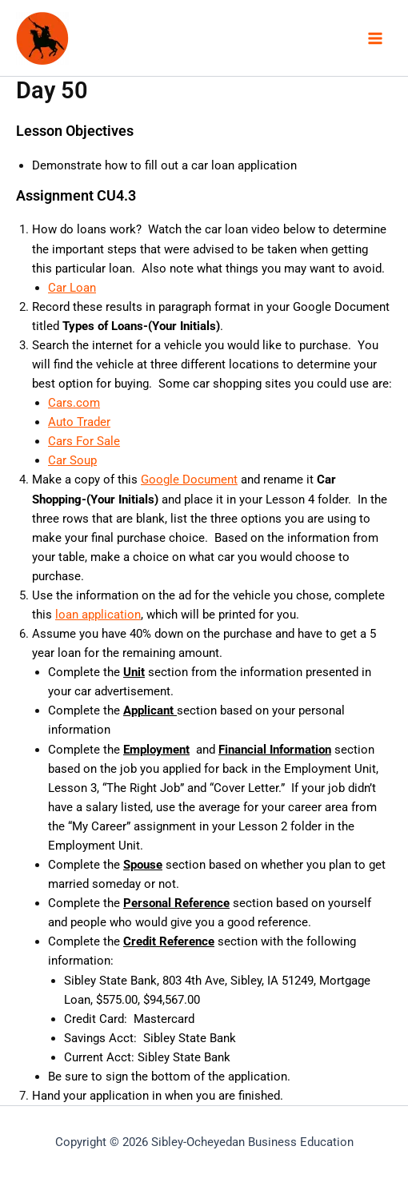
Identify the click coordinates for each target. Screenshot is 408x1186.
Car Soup (72, 460)
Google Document (189, 479)
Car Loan (72, 288)
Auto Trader (79, 422)
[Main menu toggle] (375, 38)
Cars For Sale (84, 441)
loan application (98, 614)
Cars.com (74, 403)
